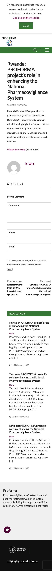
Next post (38, 288)
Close (26, 25)
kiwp (29, 163)
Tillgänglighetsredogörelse (22, 561)
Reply (10, 269)
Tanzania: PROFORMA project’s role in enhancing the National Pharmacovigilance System (28, 377)
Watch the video (16, 149)
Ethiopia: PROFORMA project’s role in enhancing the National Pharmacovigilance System (27, 429)
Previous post (15, 288)
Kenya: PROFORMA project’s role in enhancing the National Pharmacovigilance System (29, 326)
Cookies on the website (26, 17)
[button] (35, 50)
